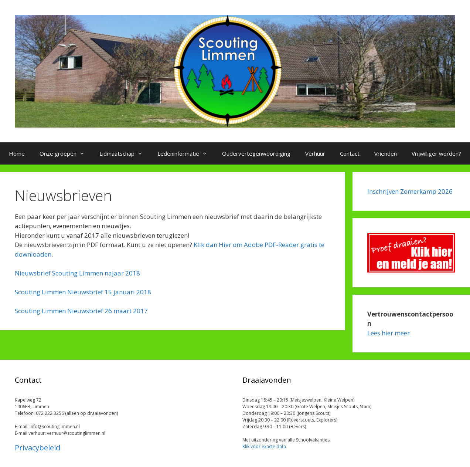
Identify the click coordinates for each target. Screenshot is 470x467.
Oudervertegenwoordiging (256, 153)
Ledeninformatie (186, 153)
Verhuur (315, 153)
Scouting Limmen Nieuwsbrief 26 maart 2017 (81, 311)
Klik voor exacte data (264, 446)
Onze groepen (66, 153)
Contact (350, 153)
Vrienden (385, 153)
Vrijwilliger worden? (436, 153)
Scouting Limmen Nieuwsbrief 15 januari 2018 (83, 292)
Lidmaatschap (124, 153)
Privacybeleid (37, 448)
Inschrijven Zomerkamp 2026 (410, 191)
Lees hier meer (388, 333)
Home (17, 153)
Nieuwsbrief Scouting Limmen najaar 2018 (77, 273)
